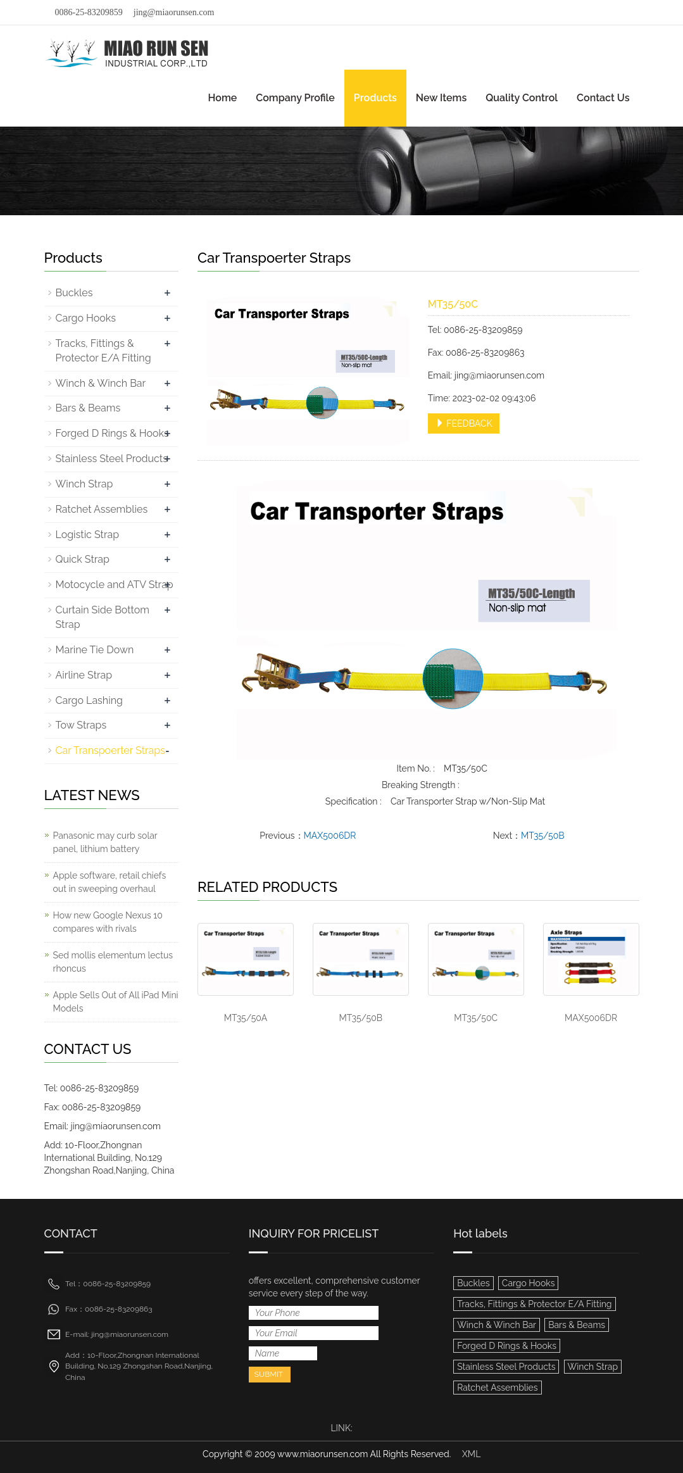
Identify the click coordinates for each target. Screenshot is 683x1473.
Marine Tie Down (95, 650)
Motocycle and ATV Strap (114, 585)
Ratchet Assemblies (102, 509)
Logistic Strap (88, 535)
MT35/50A (245, 1018)
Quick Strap (83, 559)
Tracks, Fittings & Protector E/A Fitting (534, 1304)
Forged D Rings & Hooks (112, 433)
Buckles (74, 293)
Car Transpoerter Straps (110, 750)
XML (471, 1454)
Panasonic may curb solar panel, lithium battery (105, 842)
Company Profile (295, 98)
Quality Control (522, 98)
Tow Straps (81, 725)
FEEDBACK (463, 423)
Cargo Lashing (89, 700)
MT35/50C (476, 1018)
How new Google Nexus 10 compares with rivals (108, 922)
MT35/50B (542, 836)
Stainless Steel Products (112, 459)
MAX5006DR (330, 836)
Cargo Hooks (86, 318)
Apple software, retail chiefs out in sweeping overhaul (109, 882)
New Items (441, 98)
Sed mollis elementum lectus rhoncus (113, 962)
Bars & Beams (88, 408)
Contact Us (603, 98)
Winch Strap (84, 484)
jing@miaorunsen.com (174, 12)
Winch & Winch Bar (101, 383)
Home (222, 98)
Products (375, 98)
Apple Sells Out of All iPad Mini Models (116, 1001)
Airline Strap (84, 675)
